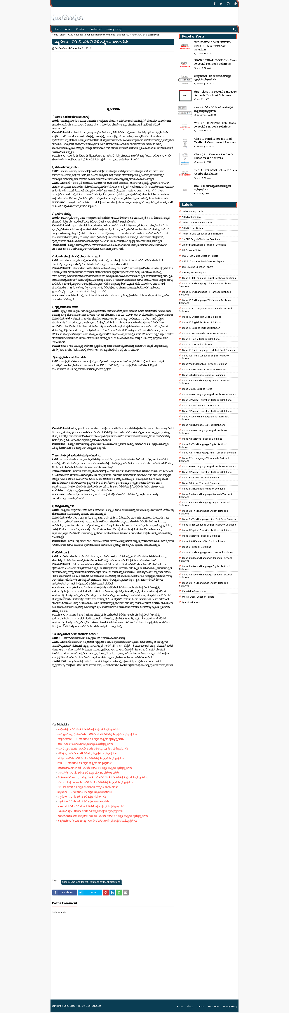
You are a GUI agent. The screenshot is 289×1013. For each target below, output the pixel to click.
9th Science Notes (191, 250)
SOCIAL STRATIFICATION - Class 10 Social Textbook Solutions (215, 62)
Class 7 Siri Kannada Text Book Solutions (203, 425)
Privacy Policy (230, 1006)
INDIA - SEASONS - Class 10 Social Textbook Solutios (216, 172)
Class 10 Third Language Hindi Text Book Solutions (209, 350)
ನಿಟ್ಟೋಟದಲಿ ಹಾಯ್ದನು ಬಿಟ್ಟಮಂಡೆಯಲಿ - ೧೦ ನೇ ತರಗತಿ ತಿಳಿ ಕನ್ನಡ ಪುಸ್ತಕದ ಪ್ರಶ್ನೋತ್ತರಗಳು (103, 777)
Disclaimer (213, 1006)
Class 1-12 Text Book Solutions (85, 1006)
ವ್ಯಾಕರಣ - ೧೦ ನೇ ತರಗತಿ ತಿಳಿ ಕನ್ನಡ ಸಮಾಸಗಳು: (82, 796)
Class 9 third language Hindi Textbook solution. (208, 552)
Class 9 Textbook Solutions (196, 546)
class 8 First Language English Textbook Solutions (209, 466)
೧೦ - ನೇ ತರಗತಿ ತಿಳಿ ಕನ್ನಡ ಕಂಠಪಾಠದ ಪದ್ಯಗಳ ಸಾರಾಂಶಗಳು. (88, 787)
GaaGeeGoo (61, 48)
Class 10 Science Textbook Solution (201, 328)
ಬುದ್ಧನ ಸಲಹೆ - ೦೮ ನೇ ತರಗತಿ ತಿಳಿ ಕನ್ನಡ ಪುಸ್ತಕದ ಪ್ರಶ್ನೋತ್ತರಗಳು (212, 77)
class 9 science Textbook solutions (201, 535)
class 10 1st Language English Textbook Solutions (209, 278)
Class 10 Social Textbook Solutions (201, 339)
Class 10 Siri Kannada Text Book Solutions (204, 333)
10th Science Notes (192, 228)
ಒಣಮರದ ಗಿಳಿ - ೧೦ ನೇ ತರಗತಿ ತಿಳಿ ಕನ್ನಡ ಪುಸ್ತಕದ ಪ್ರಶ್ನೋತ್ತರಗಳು (91, 806)
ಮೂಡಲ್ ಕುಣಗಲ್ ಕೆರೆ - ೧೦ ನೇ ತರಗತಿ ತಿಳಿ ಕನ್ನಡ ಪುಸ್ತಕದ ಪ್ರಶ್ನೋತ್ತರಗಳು (95, 767)
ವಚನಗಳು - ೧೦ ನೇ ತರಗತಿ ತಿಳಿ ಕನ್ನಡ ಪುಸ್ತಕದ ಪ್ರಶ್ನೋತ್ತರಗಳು (88, 772)
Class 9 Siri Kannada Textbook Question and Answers (213, 156)
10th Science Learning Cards (197, 222)
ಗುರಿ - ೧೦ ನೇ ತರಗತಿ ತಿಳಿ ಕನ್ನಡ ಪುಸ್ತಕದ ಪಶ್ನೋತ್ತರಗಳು (85, 763)
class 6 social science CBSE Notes (200, 405)
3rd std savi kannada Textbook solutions (204, 244)
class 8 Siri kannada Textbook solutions (203, 488)
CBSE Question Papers (194, 272)
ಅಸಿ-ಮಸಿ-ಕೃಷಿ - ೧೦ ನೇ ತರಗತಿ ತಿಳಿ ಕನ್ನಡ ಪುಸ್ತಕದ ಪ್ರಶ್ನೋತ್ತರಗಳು (90, 811)
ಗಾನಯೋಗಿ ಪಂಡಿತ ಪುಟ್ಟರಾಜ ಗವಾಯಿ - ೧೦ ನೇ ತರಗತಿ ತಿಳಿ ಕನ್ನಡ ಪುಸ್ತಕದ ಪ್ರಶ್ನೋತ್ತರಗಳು (103, 815)
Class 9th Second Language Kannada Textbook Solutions (205, 559)
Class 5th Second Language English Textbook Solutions (205, 382)
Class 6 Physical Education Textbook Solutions (206, 400)
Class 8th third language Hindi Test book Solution (209, 519)
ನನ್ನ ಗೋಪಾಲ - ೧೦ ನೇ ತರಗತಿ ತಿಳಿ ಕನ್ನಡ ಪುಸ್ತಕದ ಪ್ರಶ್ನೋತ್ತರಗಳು (91, 738)
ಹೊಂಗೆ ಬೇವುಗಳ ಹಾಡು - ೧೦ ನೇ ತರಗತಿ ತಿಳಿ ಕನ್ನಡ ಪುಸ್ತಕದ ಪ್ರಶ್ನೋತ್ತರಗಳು (96, 782)
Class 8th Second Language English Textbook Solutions (205, 504)
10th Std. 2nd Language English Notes (202, 233)
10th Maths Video (191, 217)
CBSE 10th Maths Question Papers (200, 255)
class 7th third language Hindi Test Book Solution (209, 452)
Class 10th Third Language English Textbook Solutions (204, 357)
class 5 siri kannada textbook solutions (203, 375)
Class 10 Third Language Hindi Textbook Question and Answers (215, 140)
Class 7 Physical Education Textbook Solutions (206, 411)
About (190, 1006)
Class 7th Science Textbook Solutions (202, 438)
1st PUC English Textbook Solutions (201, 239)
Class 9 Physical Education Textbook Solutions (206, 530)
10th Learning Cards (192, 211)
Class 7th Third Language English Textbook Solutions (203, 445)
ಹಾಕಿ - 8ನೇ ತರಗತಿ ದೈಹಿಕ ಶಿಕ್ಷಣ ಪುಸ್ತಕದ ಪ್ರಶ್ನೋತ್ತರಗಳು (212, 187)
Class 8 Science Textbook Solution (200, 477)
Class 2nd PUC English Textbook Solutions (204, 364)
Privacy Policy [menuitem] (114, 29)
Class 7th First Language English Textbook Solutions (203, 432)
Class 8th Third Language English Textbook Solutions (203, 512)
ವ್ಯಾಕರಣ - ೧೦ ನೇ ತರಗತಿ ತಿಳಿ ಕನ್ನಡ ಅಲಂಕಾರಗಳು (83, 801)
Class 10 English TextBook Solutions (201, 322)
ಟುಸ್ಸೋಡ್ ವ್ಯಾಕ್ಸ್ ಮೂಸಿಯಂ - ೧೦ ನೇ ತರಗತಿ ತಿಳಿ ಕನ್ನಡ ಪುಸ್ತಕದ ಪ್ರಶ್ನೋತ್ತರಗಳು (98, 734)
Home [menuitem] (57, 29)
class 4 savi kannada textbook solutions (204, 369)
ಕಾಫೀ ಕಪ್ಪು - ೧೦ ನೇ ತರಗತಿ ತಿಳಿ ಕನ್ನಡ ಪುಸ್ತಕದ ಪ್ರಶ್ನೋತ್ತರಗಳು (89, 729)
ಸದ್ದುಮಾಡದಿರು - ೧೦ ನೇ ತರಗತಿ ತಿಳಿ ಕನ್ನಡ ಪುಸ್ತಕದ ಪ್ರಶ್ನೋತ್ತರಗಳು (91, 758)
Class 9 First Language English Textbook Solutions (209, 524)
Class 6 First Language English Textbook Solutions (209, 394)
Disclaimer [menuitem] (96, 29)
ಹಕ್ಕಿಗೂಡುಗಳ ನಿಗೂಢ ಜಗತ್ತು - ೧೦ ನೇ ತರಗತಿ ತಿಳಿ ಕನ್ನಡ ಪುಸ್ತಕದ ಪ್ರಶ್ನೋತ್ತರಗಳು (97, 820)
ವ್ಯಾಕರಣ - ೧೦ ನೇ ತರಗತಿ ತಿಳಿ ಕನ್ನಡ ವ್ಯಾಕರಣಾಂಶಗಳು (85, 791)
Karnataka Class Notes (194, 591)
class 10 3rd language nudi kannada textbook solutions (205, 310)
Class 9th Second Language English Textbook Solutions (205, 567)
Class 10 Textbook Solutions (197, 344)
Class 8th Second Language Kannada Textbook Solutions (205, 495)
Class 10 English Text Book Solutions (201, 316)
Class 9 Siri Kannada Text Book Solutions (203, 541)
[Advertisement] (113, 77)
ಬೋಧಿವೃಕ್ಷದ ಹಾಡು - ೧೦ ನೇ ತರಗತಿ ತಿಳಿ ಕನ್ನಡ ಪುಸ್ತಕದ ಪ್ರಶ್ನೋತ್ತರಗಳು (93, 748)
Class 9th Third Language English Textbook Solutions (203, 584)
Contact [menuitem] (81, 29)
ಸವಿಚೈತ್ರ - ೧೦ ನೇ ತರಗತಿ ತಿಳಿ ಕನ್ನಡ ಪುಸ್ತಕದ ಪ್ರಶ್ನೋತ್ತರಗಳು (88, 753)
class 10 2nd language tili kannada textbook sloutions (87, 34)
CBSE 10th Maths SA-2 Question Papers (203, 261)
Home (55, 34)
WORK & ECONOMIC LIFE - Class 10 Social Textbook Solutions (215, 125)
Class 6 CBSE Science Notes (197, 388)
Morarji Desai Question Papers (198, 596)
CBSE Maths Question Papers (197, 267)
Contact (200, 1006)
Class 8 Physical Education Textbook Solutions (206, 472)
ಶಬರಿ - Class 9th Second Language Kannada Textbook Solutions (215, 93)
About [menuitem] (68, 29)
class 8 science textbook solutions (201, 483)
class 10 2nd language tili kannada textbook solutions (205, 301)
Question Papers (191, 602)
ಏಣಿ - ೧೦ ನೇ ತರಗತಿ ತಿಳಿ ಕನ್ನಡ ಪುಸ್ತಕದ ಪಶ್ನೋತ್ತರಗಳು (87, 743)
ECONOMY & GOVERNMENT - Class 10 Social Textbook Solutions (212, 46)
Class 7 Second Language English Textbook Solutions (204, 418)
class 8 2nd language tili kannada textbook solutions (204, 459)
